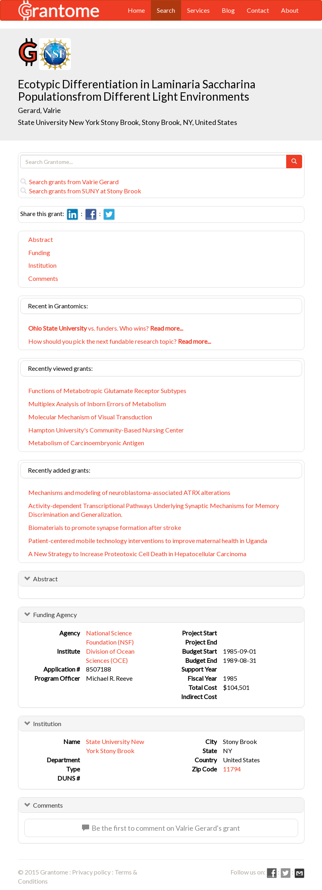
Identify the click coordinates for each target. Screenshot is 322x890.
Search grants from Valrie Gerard (69, 181)
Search (166, 10)
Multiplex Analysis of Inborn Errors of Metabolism (97, 403)
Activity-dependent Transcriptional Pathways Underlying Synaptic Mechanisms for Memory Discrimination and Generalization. (153, 510)
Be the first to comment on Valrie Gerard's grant (161, 828)
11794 (232, 769)
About (290, 10)
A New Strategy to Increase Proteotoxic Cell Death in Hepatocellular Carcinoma (137, 553)
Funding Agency (55, 614)
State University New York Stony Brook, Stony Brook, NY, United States (127, 122)
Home (136, 10)
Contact (258, 10)
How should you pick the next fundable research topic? (119, 341)
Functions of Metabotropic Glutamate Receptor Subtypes (107, 390)
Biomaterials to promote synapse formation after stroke (104, 527)
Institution (42, 265)
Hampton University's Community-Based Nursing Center (106, 430)
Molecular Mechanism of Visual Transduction (90, 417)
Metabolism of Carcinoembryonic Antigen (86, 442)
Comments (43, 278)
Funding (39, 252)
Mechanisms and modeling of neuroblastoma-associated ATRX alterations (129, 492)
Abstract (40, 239)
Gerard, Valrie (40, 110)
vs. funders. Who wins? (105, 328)
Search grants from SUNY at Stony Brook (80, 191)
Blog (228, 10)
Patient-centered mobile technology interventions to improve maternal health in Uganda (147, 540)
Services (198, 10)
